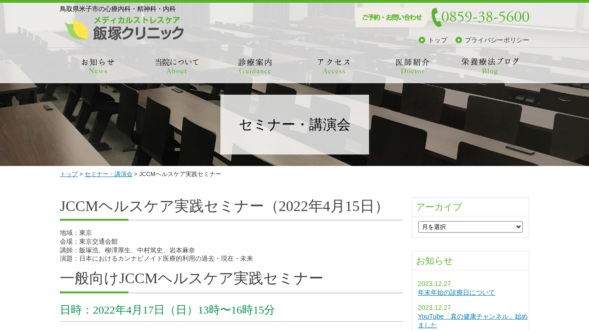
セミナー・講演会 (109, 174)
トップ (437, 40)
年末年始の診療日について (456, 292)
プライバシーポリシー (497, 40)
